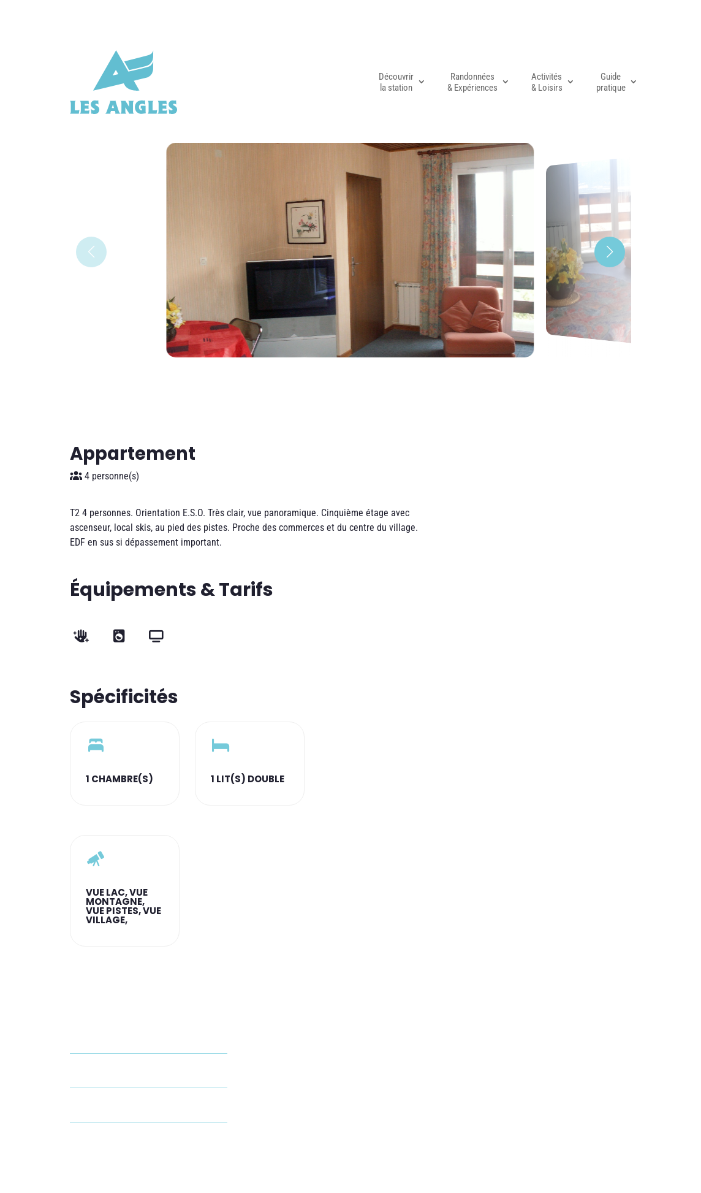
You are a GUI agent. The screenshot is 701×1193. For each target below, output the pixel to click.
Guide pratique (611, 82)
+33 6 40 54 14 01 (132, 1105)
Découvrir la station (396, 82)
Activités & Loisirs (547, 82)
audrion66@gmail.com (141, 1071)
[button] (609, 252)
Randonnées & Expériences (472, 82)
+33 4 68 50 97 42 (132, 1139)
